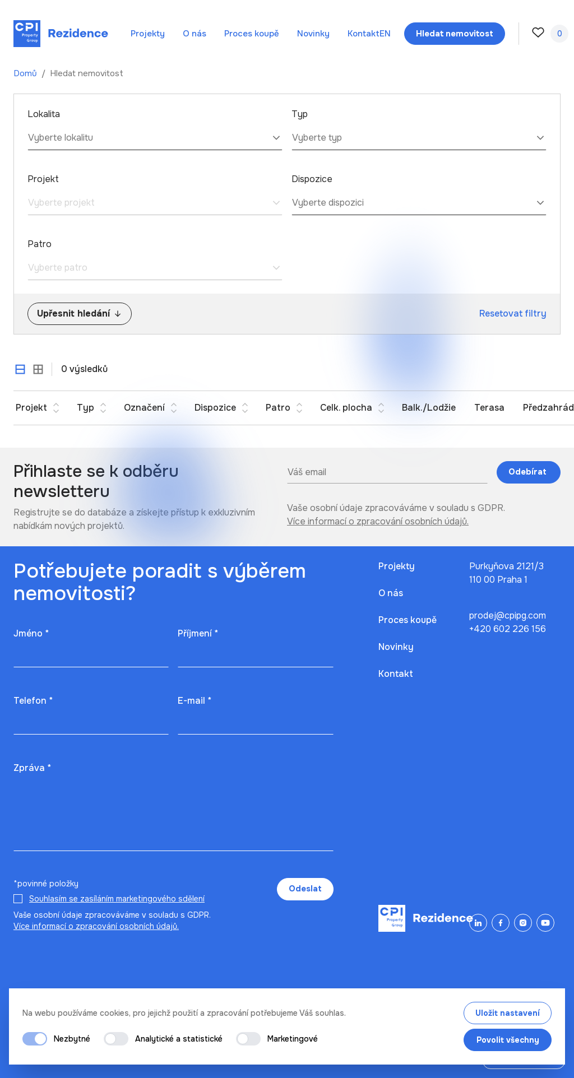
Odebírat (528, 471)
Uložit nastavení (507, 1013)
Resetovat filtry (513, 313)
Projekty (148, 33)
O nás (194, 33)
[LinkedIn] (478, 923)
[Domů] (60, 33)
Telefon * (33, 701)
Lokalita (43, 114)
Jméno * (31, 633)
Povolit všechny (507, 1040)
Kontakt (363, 33)
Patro (39, 244)
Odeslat (305, 888)
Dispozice (311, 179)
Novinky (313, 33)
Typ (299, 114)
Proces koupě (251, 33)
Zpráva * (32, 768)
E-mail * (194, 701)
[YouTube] (545, 923)
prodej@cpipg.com (507, 615)
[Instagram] (523, 923)
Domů (26, 73)
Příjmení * (198, 633)
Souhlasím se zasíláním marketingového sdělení (117, 899)
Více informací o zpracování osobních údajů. (378, 521)
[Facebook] (501, 923)
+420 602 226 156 (507, 629)
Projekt (43, 179)
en (385, 33)
